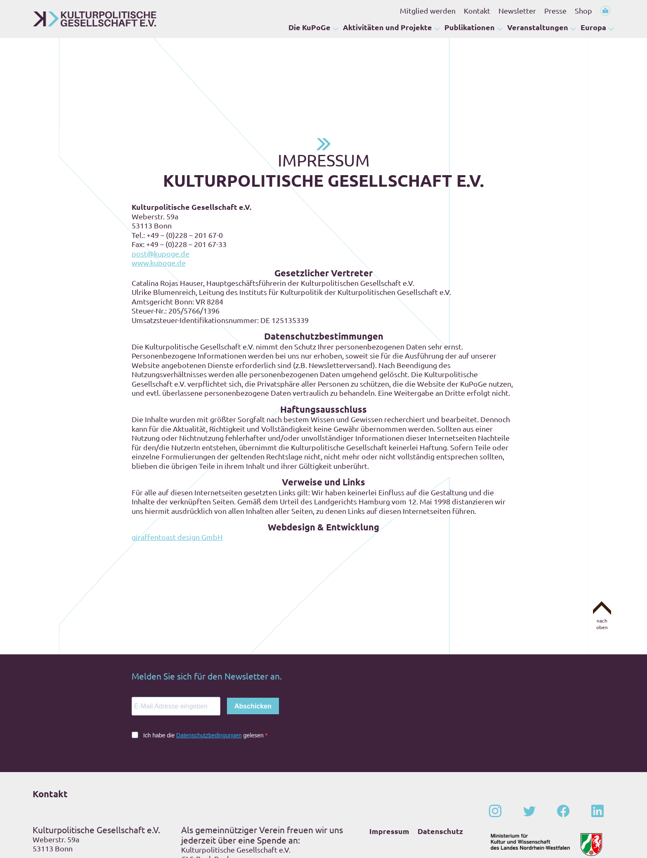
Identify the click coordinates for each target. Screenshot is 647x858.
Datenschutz (440, 768)
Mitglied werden (428, 10)
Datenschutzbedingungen (209, 673)
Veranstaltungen (537, 27)
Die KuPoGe (309, 27)
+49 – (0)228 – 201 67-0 (85, 801)
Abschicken (253, 643)
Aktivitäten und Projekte (387, 27)
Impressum (389, 768)
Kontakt (477, 10)
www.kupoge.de (159, 200)
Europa (593, 27)
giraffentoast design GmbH (177, 474)
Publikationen (469, 27)
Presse (555, 10)
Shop (583, 10)
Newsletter (517, 10)
